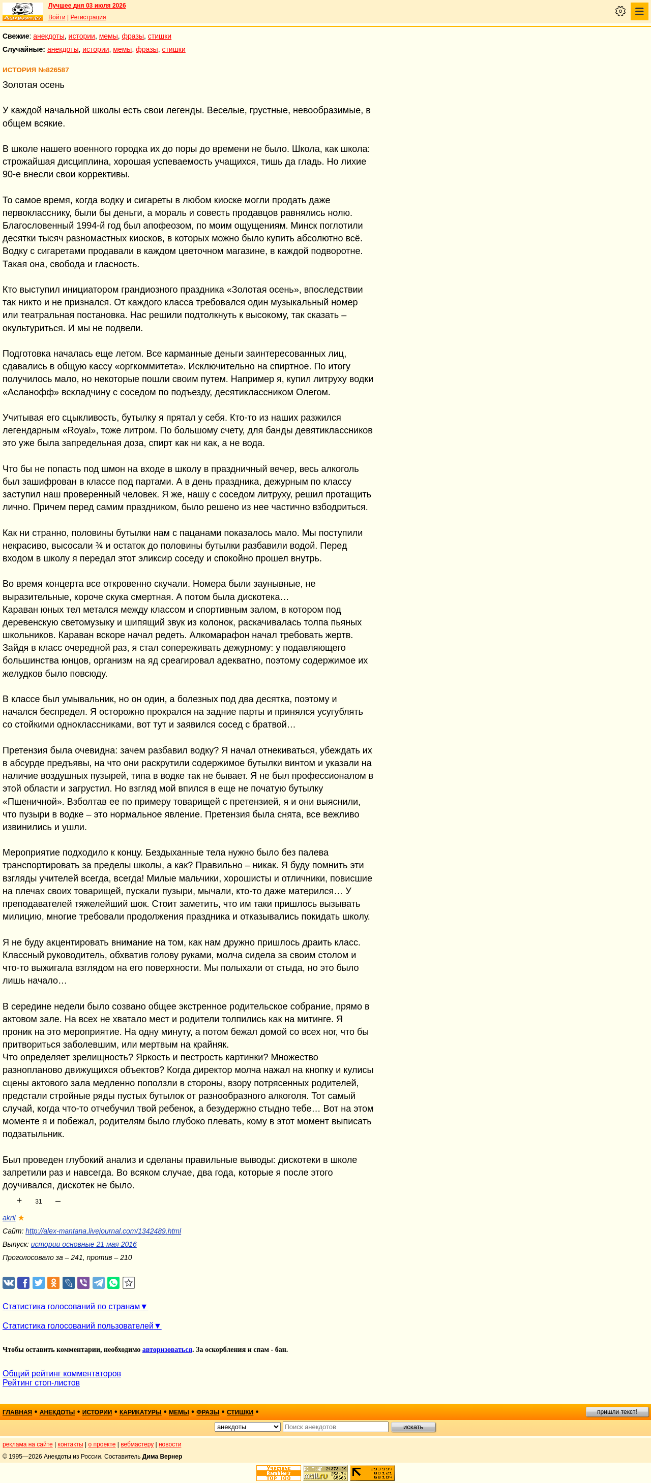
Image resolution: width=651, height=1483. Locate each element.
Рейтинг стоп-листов (41, 1382)
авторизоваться (167, 1349)
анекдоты (49, 36)
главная (17, 1412)
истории (82, 36)
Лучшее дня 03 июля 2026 (87, 5)
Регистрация (88, 17)
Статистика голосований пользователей (78, 1325)
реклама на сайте (28, 1444)
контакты (70, 1444)
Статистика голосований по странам (71, 1306)
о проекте (102, 1444)
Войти (57, 17)
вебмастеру (137, 1444)
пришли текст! (617, 1411)
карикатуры (141, 1412)
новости (170, 1444)
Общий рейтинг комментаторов (62, 1373)
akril (9, 1218)
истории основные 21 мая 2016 (84, 1244)
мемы (108, 36)
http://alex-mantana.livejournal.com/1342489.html (103, 1231)
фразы (133, 36)
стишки (159, 36)
